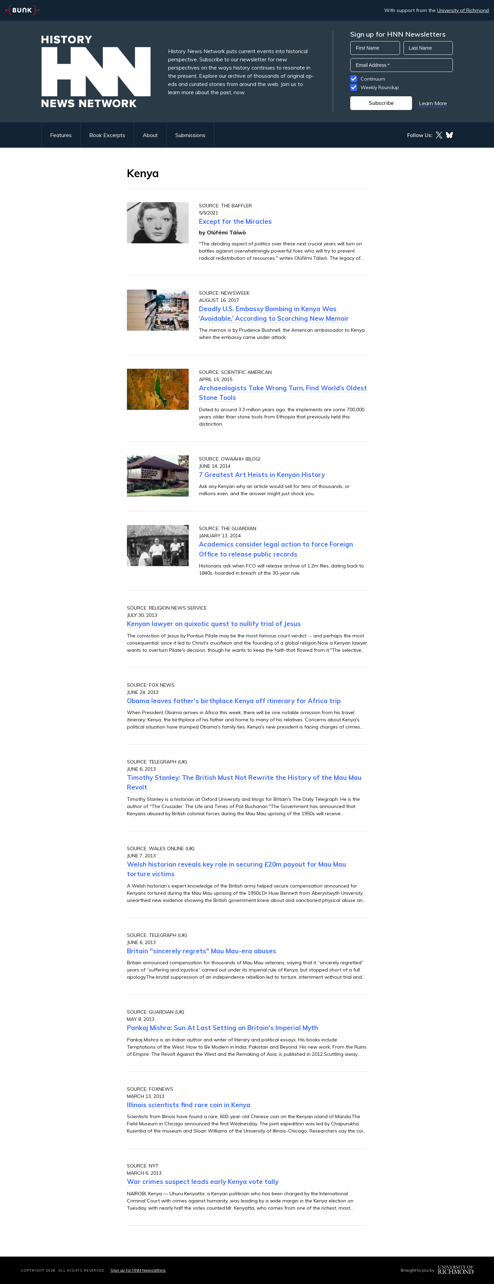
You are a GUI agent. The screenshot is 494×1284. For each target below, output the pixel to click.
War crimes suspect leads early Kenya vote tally (203, 1181)
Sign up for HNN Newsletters (138, 1270)
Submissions (190, 135)
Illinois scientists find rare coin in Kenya (188, 1105)
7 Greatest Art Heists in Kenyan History (262, 474)
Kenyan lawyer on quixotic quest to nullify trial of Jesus (214, 624)
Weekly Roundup (380, 87)
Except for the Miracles (235, 221)
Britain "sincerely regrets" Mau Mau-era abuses (201, 951)
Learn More (433, 103)
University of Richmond (463, 10)
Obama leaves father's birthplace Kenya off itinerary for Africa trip (234, 701)
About (150, 135)
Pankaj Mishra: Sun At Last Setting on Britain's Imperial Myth (222, 1028)
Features (61, 135)
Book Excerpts (107, 135)
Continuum (373, 79)
